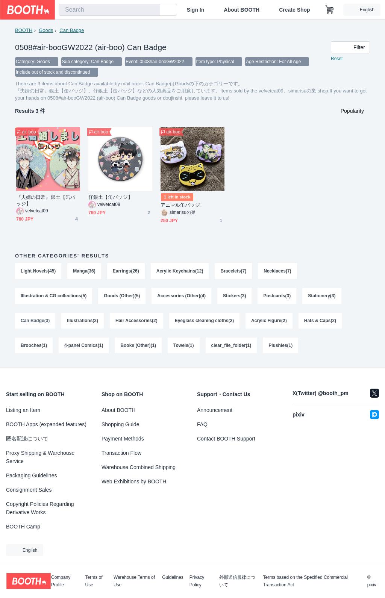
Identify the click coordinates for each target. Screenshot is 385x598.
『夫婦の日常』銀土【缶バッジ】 (45, 200)
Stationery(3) (321, 295)
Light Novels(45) (38, 271)
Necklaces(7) (277, 271)
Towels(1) (183, 345)
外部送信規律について (237, 581)
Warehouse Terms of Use (134, 581)
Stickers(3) (234, 295)
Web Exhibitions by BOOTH (134, 481)
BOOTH (23, 30)
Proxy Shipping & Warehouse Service (40, 457)
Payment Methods (123, 439)
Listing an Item (23, 410)
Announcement (214, 410)
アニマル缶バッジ (180, 205)
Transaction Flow (121, 453)
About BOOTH (241, 9)
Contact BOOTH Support (226, 439)
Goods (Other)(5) (122, 295)
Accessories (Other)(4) (181, 295)
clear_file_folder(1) (231, 345)
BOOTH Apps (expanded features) (46, 424)
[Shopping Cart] (330, 10)
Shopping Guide (120, 424)
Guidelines (172, 577)
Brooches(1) (34, 345)
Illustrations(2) (82, 320)
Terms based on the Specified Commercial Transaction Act (305, 581)
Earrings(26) (126, 271)
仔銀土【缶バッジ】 (110, 197)
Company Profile (60, 581)
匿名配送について (27, 439)
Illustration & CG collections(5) (53, 295)
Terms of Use (94, 581)
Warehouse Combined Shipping (139, 467)
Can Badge (71, 30)
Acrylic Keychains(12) (179, 271)
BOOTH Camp (23, 527)
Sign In (196, 9)
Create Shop (294, 9)
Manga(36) (84, 271)
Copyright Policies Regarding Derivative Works (40, 508)
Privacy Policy (196, 581)
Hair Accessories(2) (136, 320)
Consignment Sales (29, 490)
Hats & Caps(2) (320, 320)
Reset (337, 58)
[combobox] (109, 10)
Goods (46, 30)
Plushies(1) (280, 345)
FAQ (202, 424)
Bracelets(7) (233, 271)
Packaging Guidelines (31, 475)
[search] (152, 10)
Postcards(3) (277, 295)
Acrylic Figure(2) (269, 320)
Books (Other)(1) (138, 345)
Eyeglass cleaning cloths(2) (204, 320)
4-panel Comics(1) (83, 345)
